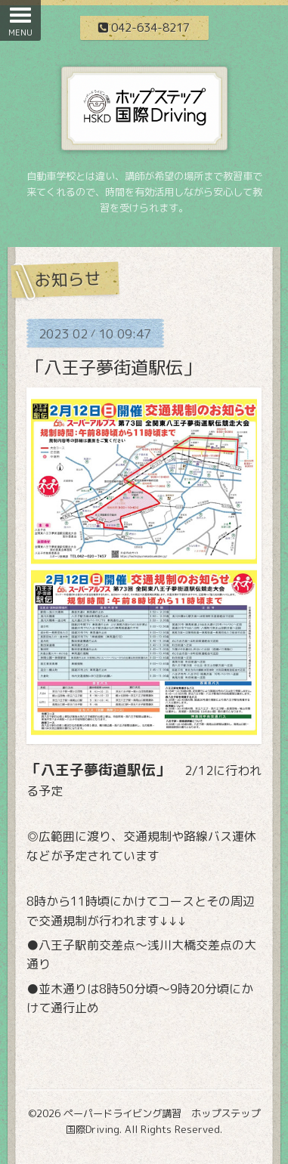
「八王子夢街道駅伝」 (113, 367)
